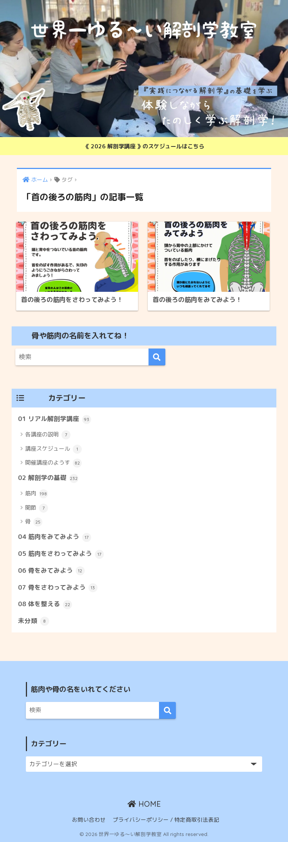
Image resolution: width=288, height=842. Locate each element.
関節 (36, 508)
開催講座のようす (53, 463)
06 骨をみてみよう (51, 571)
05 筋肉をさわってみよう (61, 554)
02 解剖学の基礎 (48, 478)
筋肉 (36, 493)
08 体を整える (45, 604)
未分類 (33, 621)
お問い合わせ (89, 820)
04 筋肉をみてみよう (54, 537)
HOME (144, 804)
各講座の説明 (47, 434)
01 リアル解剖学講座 (54, 419)
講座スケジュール (53, 449)
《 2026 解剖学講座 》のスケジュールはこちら (144, 146)
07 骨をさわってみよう (58, 588)
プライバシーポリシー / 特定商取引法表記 (165, 820)
